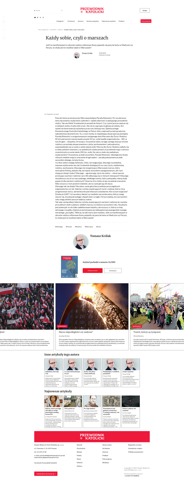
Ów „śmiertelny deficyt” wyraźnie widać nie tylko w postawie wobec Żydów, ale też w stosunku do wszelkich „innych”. (91, 381)
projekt (132, 476)
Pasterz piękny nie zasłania (129, 409)
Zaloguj (145, 10)
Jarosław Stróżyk (64, 336)
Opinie (60, 30)
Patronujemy (107, 459)
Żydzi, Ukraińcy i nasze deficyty (89, 372)
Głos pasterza (69, 408)
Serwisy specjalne (93, 21)
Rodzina (79, 227)
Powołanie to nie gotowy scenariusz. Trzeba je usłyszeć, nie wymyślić (111, 411)
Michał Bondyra (138, 336)
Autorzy (80, 21)
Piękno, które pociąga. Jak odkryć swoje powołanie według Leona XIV (53, 411)
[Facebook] (37, 17)
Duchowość (81, 448)
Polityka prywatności (135, 452)
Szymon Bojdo (107, 416)
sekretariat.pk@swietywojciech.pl (46, 457)
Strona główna (43, 30)
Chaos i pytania (127, 371)
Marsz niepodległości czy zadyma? (76, 332)
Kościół (79, 445)
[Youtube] (35, 17)
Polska (79, 455)
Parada (69, 227)
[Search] (34, 10)
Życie (99, 227)
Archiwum (112, 271)
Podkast (121, 21)
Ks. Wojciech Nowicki (51, 416)
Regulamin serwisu (135, 445)
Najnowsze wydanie (109, 21)
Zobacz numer (93, 270)
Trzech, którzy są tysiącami (146, 332)
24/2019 (111, 262)
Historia (79, 462)
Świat (79, 459)
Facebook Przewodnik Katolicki (45, 463)
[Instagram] (43, 17)
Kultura (79, 466)
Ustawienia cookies (135, 448)
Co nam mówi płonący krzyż (72, 372)
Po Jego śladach (89, 408)
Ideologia (59, 227)
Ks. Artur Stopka (126, 413)
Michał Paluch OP (69, 411)
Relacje (79, 452)
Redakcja (105, 462)
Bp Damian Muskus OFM (90, 411)
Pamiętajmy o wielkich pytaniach (111, 372)
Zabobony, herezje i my (52, 372)
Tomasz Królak (87, 53)
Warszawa (89, 227)
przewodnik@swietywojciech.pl (51, 455)
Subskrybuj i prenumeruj (45, 474)
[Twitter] (40, 17)
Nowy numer (107, 445)
